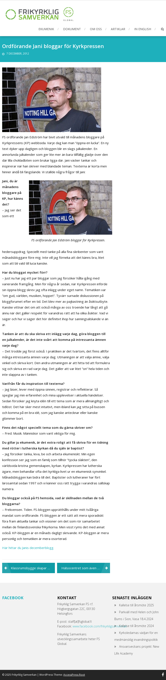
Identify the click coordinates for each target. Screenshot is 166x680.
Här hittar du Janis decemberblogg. (28, 548)
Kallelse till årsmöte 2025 (136, 605)
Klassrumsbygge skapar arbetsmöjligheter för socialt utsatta (33, 568)
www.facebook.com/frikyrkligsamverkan (100, 626)
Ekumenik (46, 29)
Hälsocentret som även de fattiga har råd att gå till (85, 568)
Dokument (72, 29)
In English (142, 29)
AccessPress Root (74, 675)
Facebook (12, 597)
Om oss (96, 29)
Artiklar (118, 29)
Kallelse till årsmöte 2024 (136, 626)
